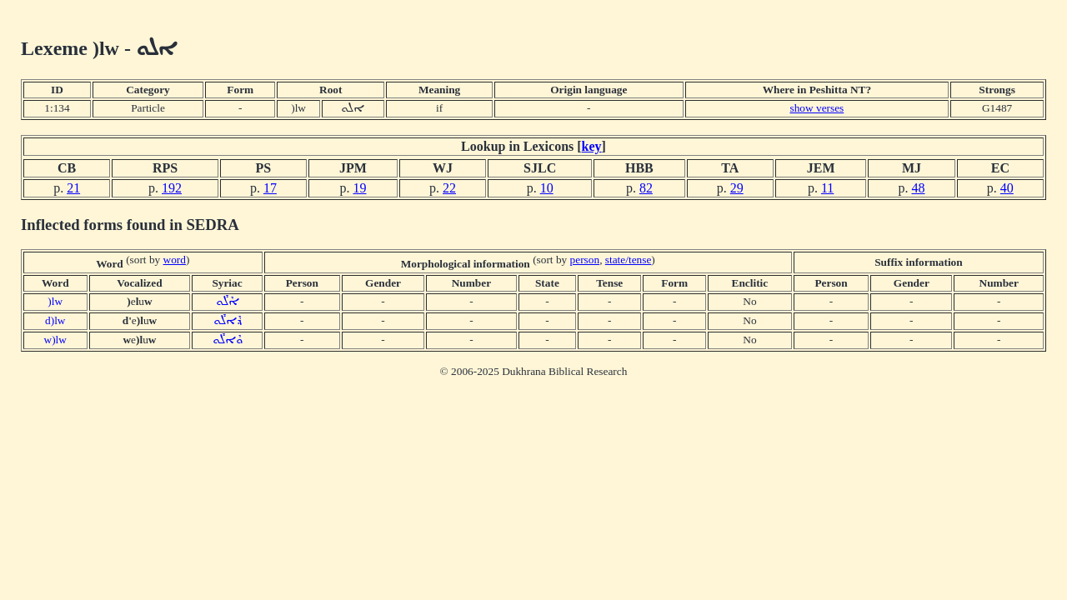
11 (827, 188)
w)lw (55, 339)
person (585, 259)
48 (918, 188)
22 (449, 188)
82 (646, 188)
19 (359, 188)
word (174, 259)
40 (1007, 188)
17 (270, 188)
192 (172, 188)
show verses (817, 108)
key (592, 146)
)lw (55, 301)
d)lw (55, 320)
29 (737, 188)
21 (73, 188)
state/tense (628, 259)
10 (547, 188)
